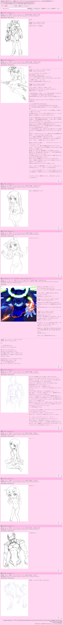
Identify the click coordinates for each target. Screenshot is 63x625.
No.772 (8, 60)
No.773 (8, 370)
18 (45, 620)
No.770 (8, 478)
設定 (32, 3)
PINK (61, 621)
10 (30, 620)
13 (35, 620)
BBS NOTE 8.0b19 (54, 621)
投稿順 (10, 3)
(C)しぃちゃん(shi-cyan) (56, 623)
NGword (60, 622)
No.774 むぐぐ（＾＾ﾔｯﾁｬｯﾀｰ (17, 278)
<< (5, 620)
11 (32, 620)
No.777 (8, 13)
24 (57, 620)
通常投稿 (21, 3)
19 (47, 620)
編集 (25, 3)
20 (49, 620)
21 (51, 620)
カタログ (15, 3)
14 (37, 620)
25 (59, 620)
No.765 (8, 526)
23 (55, 620)
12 (33, 620)
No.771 (8, 431)
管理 (28, 3)
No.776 (8, 184)
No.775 (8, 231)
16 (41, 620)
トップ (2, 3)
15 (39, 620)
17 (43, 620)
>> (11, 620)
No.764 (8, 573)
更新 (7, 3)
